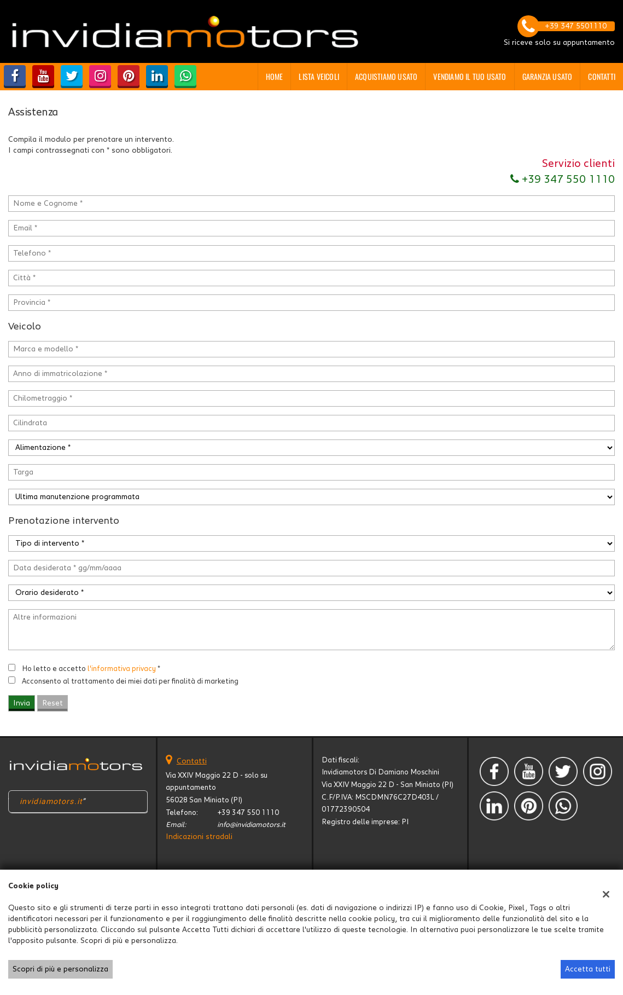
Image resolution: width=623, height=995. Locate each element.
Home (274, 76)
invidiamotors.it (51, 801)
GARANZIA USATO (547, 76)
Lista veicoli (319, 76)
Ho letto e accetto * (91, 669)
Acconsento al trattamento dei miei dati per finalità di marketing (130, 681)
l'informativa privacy (122, 669)
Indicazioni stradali (199, 837)
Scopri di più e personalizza (60, 969)
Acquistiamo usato (386, 76)
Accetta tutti (587, 969)
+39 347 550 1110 (562, 179)
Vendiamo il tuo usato (469, 76)
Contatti (601, 76)
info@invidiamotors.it (251, 825)
